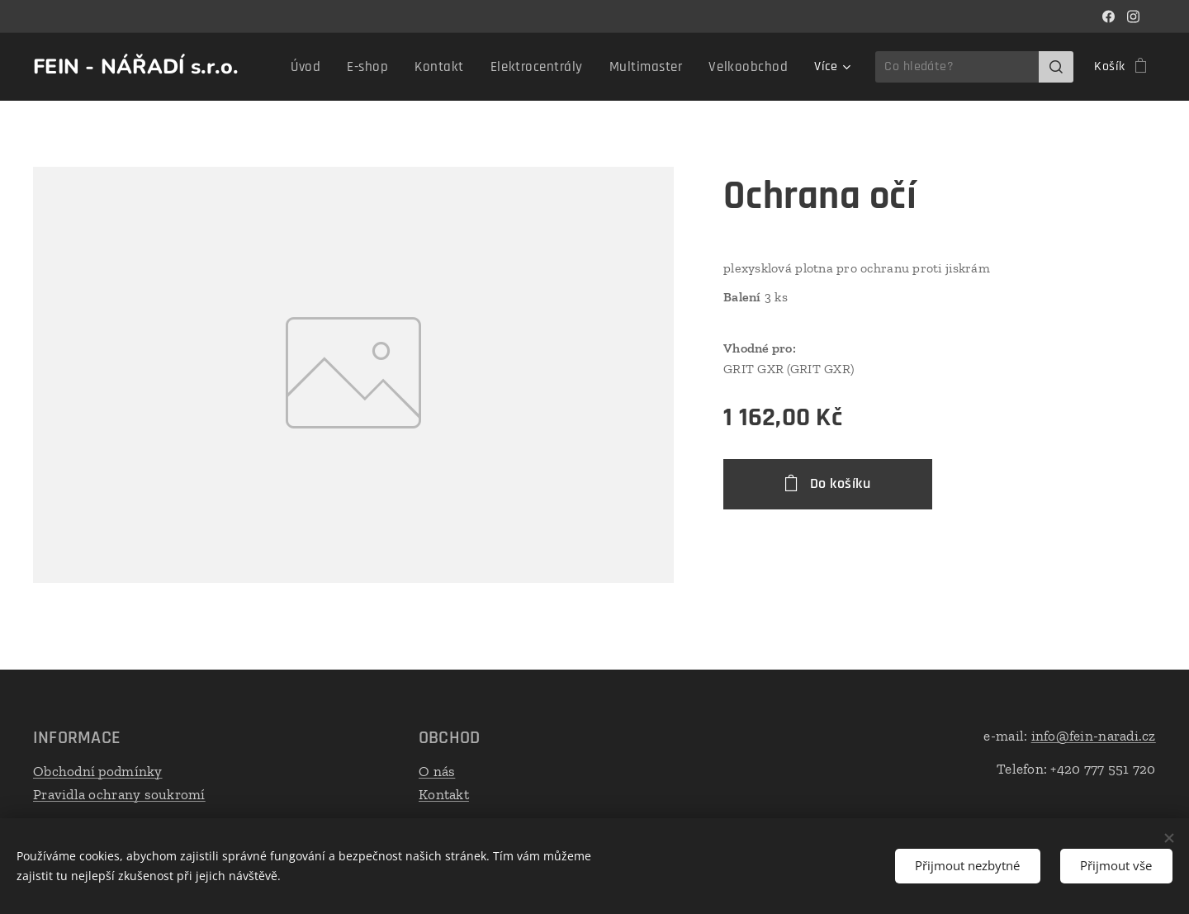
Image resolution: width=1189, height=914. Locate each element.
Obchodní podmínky (98, 771)
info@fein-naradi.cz (1093, 735)
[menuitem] (334, 67)
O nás (437, 771)
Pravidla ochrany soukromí (119, 793)
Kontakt (444, 793)
